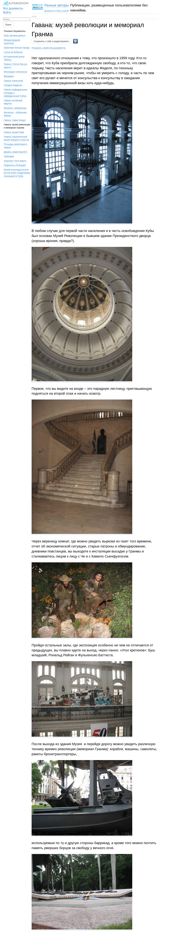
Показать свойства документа (48, 47)
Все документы (13, 8)
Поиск (8, 24)
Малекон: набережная (15, 108)
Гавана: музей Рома (14, 132)
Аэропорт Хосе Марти (15, 161)
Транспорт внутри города (16, 47)
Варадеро (9, 76)
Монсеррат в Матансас (15, 72)
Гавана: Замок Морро (15, 120)
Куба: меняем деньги (14, 35)
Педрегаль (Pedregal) (15, 165)
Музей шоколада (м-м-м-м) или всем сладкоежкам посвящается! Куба (17, 172)
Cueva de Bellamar (13, 52)
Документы (49, 11)
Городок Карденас (13, 85)
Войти (7, 12)
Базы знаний (63, 11)
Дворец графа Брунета (15, 152)
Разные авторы (56, 5)
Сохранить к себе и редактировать (51, 41)
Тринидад (9, 156)
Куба (34, 16)
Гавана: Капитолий (13, 80)
